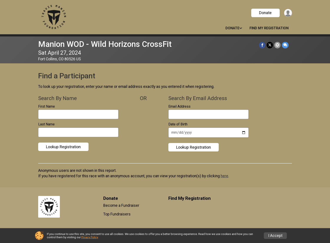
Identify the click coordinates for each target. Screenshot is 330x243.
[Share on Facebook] (262, 45)
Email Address (180, 106)
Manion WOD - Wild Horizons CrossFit (105, 44)
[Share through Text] (285, 45)
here (224, 176)
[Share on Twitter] (270, 45)
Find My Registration (269, 28)
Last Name (47, 124)
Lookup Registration (63, 146)
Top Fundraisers (117, 214)
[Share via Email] (277, 45)
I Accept (275, 235)
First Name (47, 106)
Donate (265, 12)
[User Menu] (288, 13)
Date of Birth (179, 124)
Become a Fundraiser (121, 205)
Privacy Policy (89, 237)
